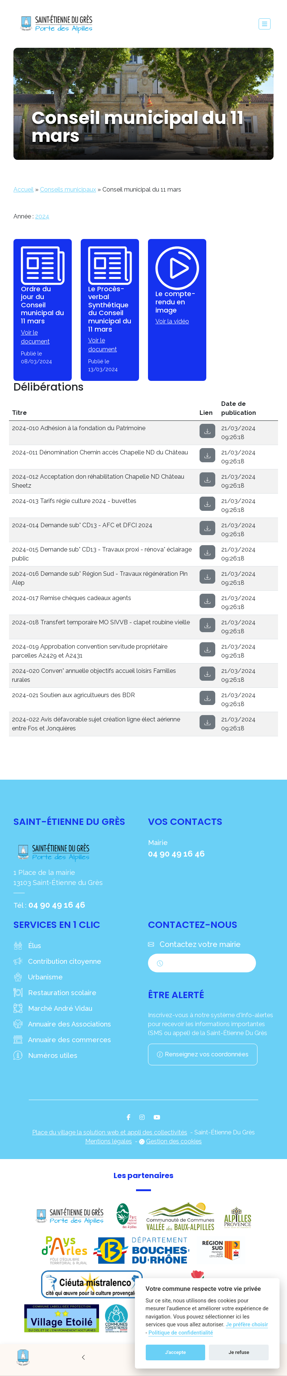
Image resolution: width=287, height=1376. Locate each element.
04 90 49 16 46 (56, 905)
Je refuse (239, 1352)
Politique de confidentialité (180, 1333)
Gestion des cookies (174, 1141)
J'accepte (175, 1352)
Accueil (23, 189)
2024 (42, 216)
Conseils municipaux (68, 189)
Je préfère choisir (247, 1324)
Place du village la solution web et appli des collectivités (109, 1132)
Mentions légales (108, 1141)
